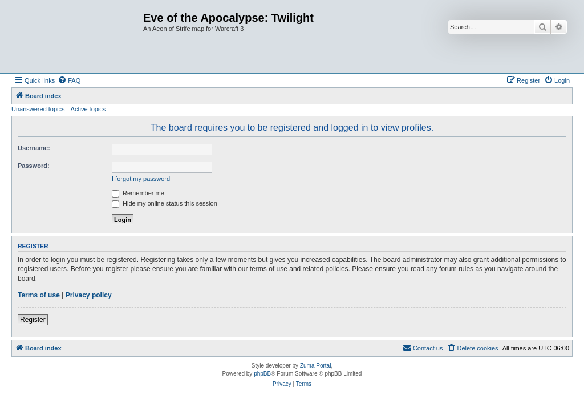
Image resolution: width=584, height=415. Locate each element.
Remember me (138, 193)
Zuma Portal (315, 365)
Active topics (88, 109)
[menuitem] (69, 80)
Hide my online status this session (164, 203)
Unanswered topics (38, 109)
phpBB (262, 373)
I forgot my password (141, 178)
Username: (34, 147)
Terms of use (39, 295)
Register (33, 320)
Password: (34, 165)
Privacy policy (89, 295)
